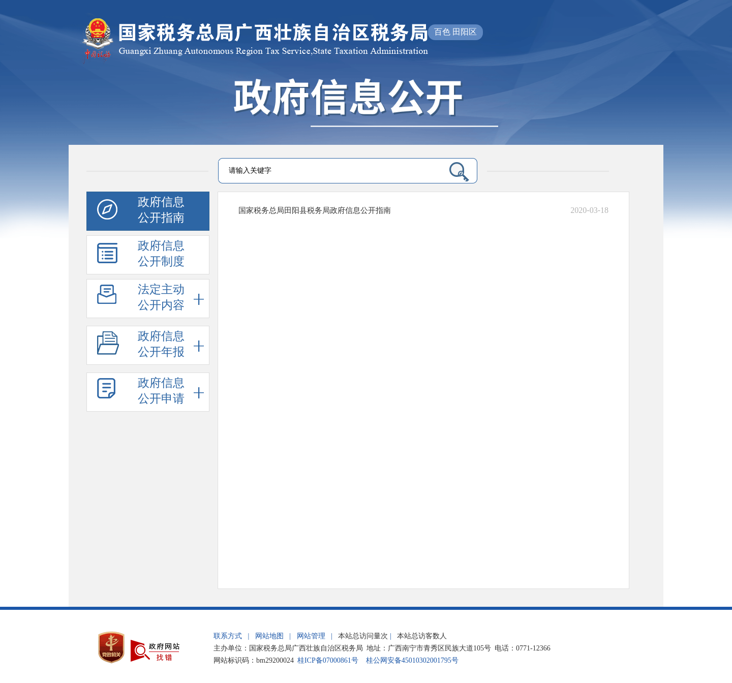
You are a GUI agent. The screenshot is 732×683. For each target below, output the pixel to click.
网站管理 (311, 636)
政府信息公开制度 (141, 255)
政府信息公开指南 (141, 211)
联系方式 (228, 636)
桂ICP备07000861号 (327, 660)
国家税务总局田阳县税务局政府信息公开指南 (314, 210)
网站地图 (269, 636)
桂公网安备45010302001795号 (412, 660)
